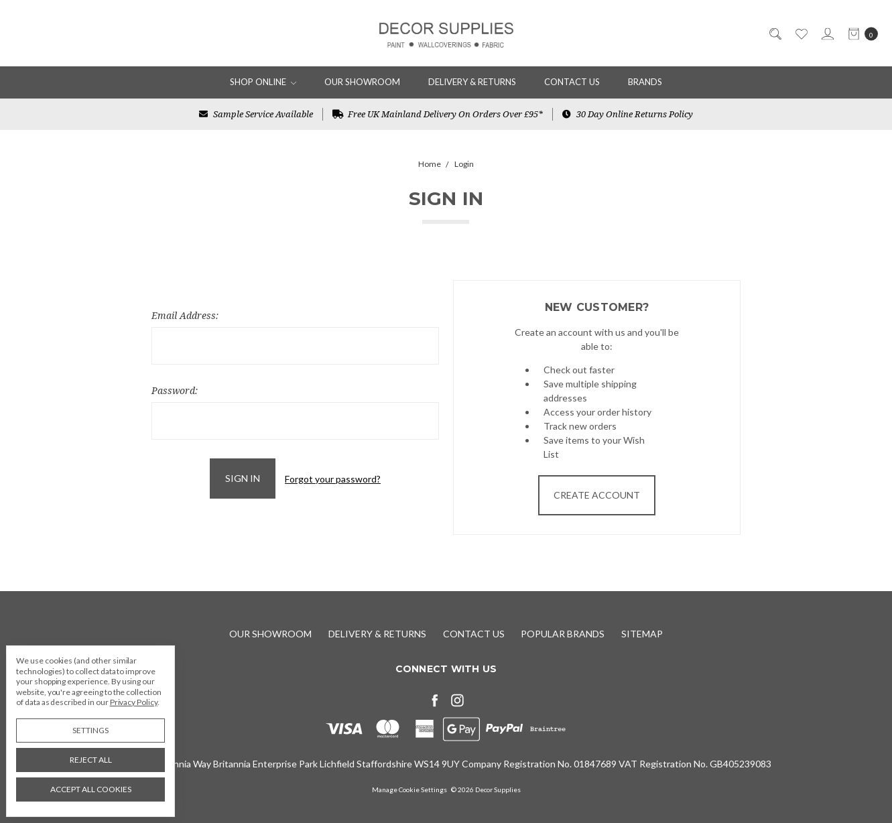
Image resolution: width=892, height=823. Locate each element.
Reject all (91, 760)
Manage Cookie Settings (409, 789)
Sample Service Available (256, 114)
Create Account (597, 495)
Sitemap (642, 633)
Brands (645, 81)
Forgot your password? (333, 479)
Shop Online (263, 81)
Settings (90, 730)
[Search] (774, 33)
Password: (174, 390)
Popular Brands (562, 633)
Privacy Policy (133, 702)
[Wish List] (800, 33)
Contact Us (572, 81)
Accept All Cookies (90, 789)
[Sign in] (826, 33)
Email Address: (184, 315)
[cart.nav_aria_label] (859, 33)
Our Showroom (362, 81)
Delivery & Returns (472, 81)
